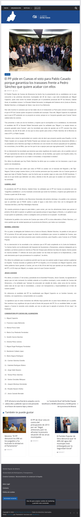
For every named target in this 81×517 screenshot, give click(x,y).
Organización (16, 8)
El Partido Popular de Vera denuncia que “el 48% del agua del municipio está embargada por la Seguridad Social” (66, 442)
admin (16, 91)
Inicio (6, 8)
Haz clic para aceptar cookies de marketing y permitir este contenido (40, 502)
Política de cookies (9, 492)
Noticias (27, 8)
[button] (31, 8)
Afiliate (37, 8)
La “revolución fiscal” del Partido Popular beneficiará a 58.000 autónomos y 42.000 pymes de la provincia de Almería (60, 404)
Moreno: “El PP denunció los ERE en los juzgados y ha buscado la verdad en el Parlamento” (14, 441)
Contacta (6, 488)
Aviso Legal (6, 484)
